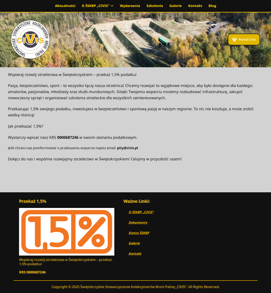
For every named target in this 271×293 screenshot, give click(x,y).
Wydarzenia (130, 5)
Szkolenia (155, 5)
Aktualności (65, 5)
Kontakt (195, 5)
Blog (212, 5)
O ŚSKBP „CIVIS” (97, 5)
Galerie (175, 5)
